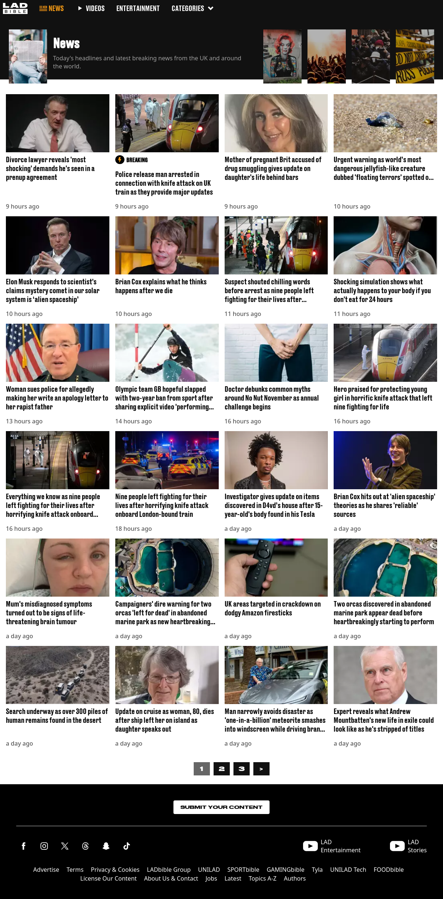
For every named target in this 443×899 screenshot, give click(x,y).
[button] (133, 54)
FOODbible (389, 870)
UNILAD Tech (348, 870)
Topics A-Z (262, 878)
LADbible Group (169, 870)
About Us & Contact (171, 878)
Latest (233, 878)
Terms (75, 870)
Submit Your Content (221, 807)
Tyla (317, 870)
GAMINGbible (286, 870)
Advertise (46, 870)
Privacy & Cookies (115, 870)
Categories (193, 8)
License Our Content (108, 878)
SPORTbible (243, 870)
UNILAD (209, 870)
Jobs (211, 878)
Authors (295, 878)
